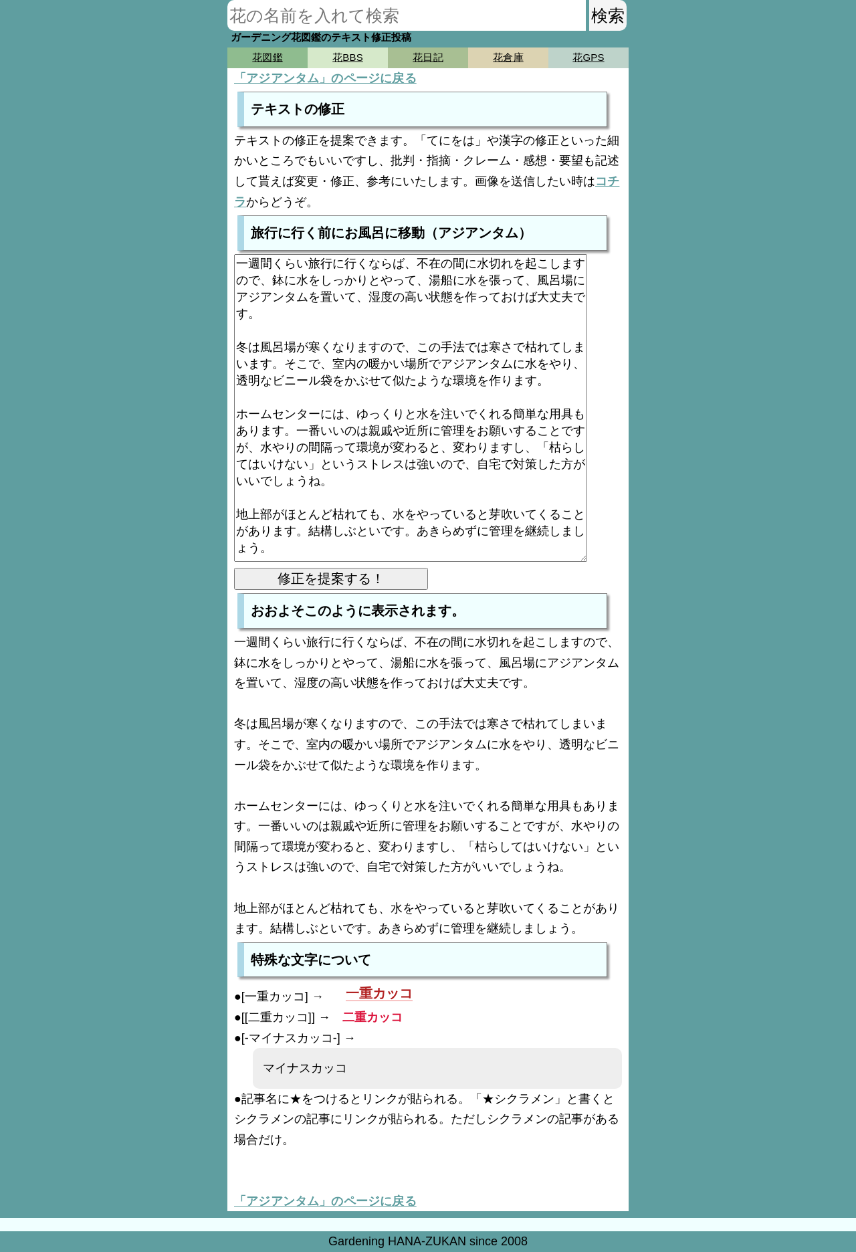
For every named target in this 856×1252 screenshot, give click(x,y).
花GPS (588, 57)
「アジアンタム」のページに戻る (325, 78)
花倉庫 (508, 57)
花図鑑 (267, 57)
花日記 (428, 57)
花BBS (347, 57)
